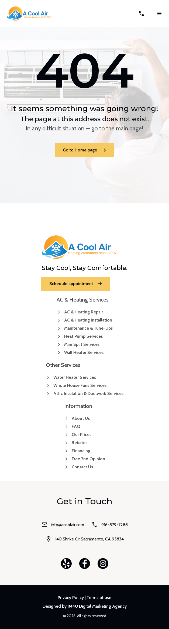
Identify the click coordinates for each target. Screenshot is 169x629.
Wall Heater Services (84, 352)
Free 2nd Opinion (88, 458)
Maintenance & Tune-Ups (88, 328)
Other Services (63, 365)
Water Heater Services (74, 377)
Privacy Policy (71, 598)
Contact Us (82, 466)
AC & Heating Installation (88, 320)
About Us (81, 418)
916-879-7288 (110, 524)
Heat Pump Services (83, 336)
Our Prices (81, 434)
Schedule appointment (75, 283)
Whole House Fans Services (79, 385)
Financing (81, 450)
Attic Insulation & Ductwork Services (88, 393)
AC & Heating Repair (83, 311)
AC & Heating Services (83, 300)
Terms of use (99, 598)
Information (78, 406)
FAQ (76, 426)
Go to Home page (84, 150)
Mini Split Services (81, 344)
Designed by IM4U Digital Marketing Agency (85, 606)
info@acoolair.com (62, 524)
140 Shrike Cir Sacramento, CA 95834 (84, 539)
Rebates (79, 442)
